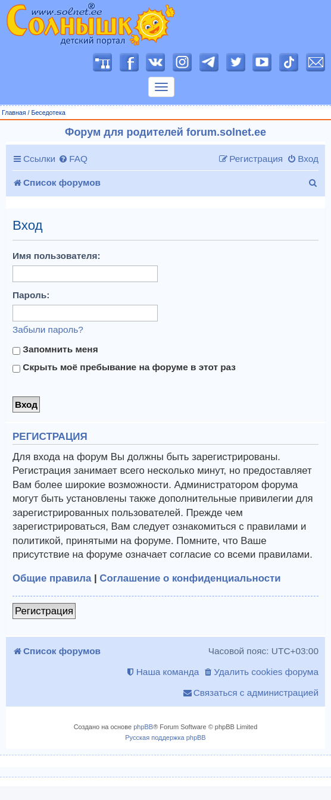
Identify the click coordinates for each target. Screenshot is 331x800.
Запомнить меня (55, 349)
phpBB (143, 726)
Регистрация (44, 611)
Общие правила (52, 578)
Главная (14, 112)
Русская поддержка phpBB (165, 737)
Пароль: (31, 295)
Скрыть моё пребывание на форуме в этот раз (124, 367)
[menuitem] (73, 159)
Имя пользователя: (57, 256)
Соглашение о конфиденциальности (189, 578)
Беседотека (48, 112)
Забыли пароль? (48, 329)
